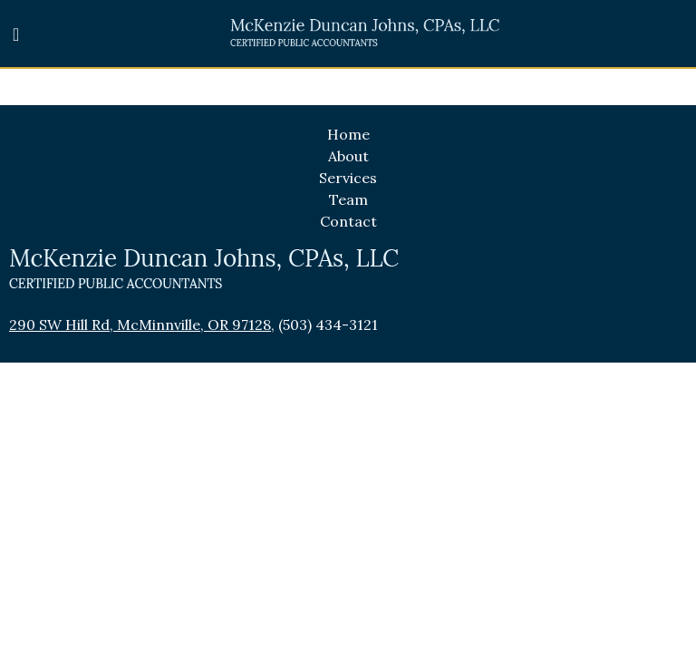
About (348, 156)
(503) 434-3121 (328, 324)
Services (348, 178)
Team (348, 199)
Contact (348, 221)
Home (348, 134)
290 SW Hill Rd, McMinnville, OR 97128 (140, 324)
